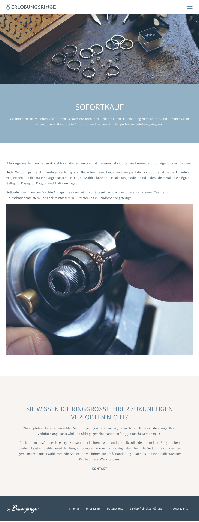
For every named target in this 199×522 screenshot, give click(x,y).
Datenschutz (115, 508)
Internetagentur (179, 508)
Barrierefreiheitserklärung (146, 508)
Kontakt (99, 468)
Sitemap (74, 508)
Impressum (93, 508)
